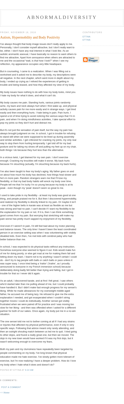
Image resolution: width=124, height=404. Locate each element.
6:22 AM (29, 370)
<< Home (5, 392)
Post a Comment (11, 387)
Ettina (86, 37)
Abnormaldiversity (62, 17)
